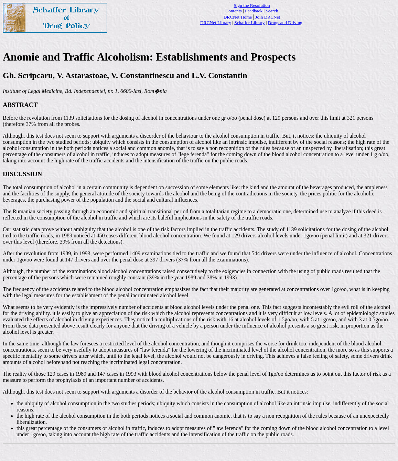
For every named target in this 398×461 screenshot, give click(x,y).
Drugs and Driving (285, 22)
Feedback (253, 10)
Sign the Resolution (252, 5)
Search (272, 10)
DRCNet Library (215, 22)
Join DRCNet (267, 17)
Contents (233, 10)
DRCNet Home (238, 17)
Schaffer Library (249, 22)
